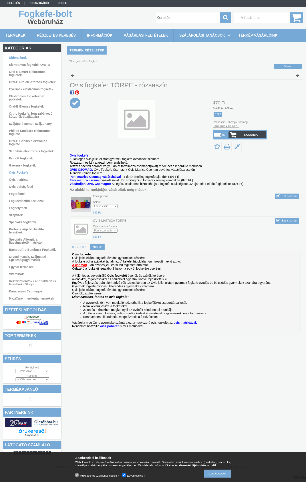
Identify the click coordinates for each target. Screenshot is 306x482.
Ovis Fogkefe (18, 172)
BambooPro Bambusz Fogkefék (32, 249)
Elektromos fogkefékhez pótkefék (27, 97)
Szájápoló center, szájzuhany (30, 123)
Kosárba (251, 134)
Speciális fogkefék (22, 222)
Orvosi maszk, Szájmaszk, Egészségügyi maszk (28, 258)
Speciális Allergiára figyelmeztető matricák (25, 241)
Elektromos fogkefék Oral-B (29, 65)
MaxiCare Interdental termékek (31, 298)
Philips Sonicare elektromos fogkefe (30, 132)
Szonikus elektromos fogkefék (31, 151)
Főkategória (74, 61)
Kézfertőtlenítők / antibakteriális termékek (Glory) (32, 282)
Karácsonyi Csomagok (25, 291)
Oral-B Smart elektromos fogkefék (27, 73)
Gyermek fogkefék (22, 165)
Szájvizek (16, 215)
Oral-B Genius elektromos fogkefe (28, 142)
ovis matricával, (185, 322)
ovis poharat (109, 326)
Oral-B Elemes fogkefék (26, 106)
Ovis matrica (18, 179)
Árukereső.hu (32, 435)
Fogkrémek (17, 194)
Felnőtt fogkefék (21, 158)
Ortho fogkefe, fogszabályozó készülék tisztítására (30, 115)
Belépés (13, 3)
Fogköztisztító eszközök (26, 201)
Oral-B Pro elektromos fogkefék (32, 82)
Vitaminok (16, 274)
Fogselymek (18, 208)
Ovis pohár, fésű (21, 186)
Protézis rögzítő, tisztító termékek (26, 230)
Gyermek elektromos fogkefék (31, 89)
